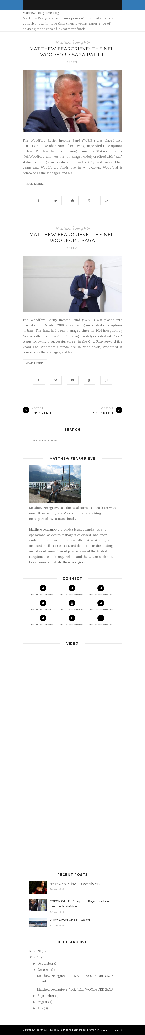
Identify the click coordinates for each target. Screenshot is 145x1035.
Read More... (35, 184)
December (45, 963)
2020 (37, 951)
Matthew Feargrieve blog (41, 13)
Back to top (111, 1030)
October (44, 970)
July (40, 1008)
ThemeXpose (79, 1029)
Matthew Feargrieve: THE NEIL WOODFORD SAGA (75, 989)
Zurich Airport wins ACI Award (70, 920)
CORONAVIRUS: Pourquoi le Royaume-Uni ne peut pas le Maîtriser (80, 903)
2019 (37, 957)
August (42, 1002)
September (46, 996)
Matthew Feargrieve (72, 42)
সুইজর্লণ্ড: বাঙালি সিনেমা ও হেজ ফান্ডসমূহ (74, 883)
